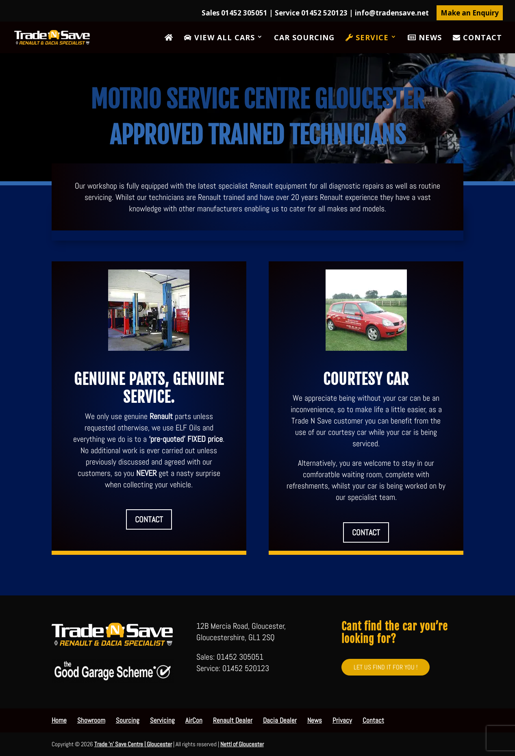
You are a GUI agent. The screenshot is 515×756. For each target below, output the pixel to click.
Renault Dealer (232, 720)
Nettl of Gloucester (242, 744)
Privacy (342, 720)
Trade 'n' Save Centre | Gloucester (133, 744)
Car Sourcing (304, 38)
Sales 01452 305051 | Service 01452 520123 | (315, 13)
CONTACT (149, 519)
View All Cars (219, 38)
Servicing (162, 720)
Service (367, 38)
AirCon (193, 720)
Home (59, 720)
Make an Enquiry (470, 12)
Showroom (91, 720)
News (425, 38)
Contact (477, 38)
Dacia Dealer (280, 720)
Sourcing (127, 720)
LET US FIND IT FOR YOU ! (385, 667)
